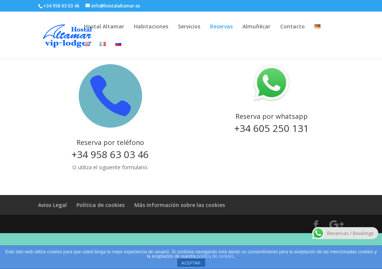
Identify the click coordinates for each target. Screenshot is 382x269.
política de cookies (215, 256)
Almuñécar (256, 27)
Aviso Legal (52, 204)
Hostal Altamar (104, 27)
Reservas (221, 27)
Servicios (189, 27)
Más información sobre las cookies (179, 204)
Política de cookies (100, 204)
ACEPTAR (190, 263)
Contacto (292, 27)
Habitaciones (151, 27)
